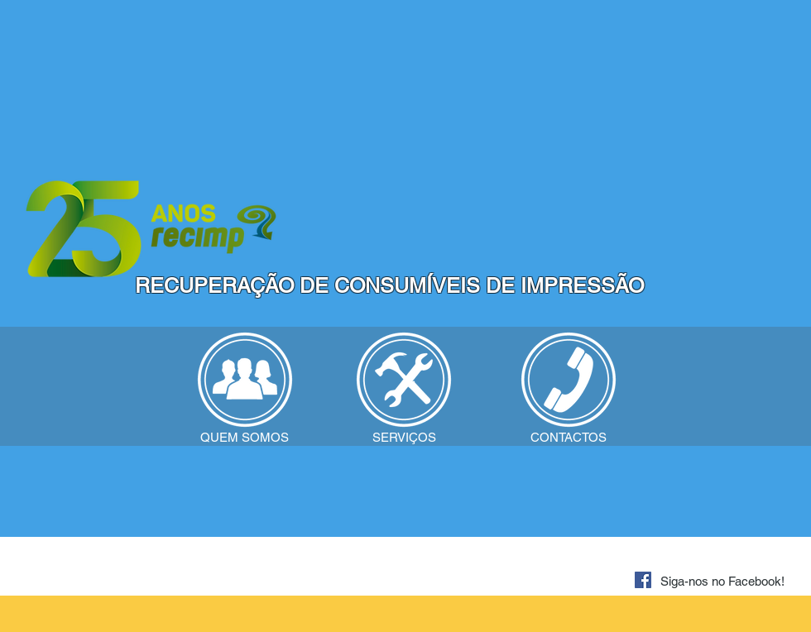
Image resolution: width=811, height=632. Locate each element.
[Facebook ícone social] (643, 580)
